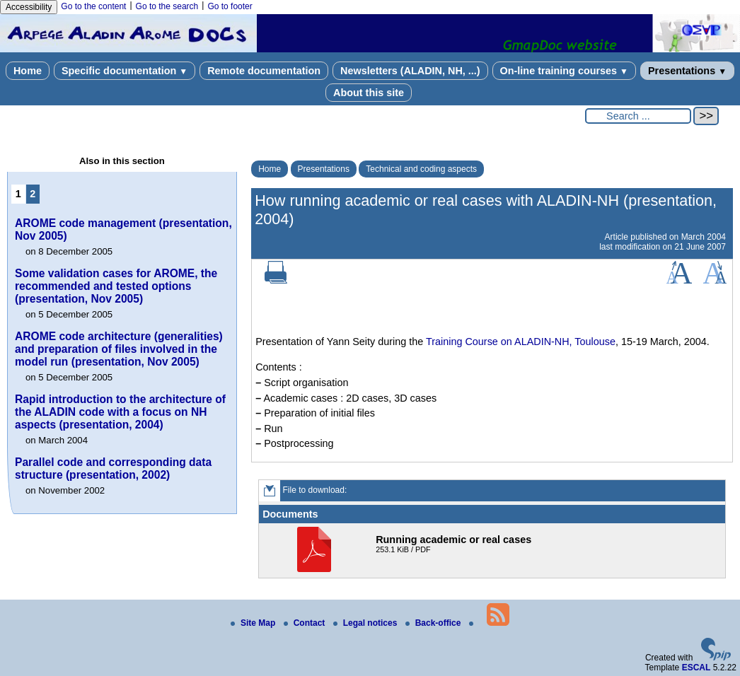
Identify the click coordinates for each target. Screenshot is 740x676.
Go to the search (167, 6)
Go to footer (229, 6)
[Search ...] (638, 116)
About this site (368, 92)
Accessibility (29, 7)
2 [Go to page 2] (32, 193)
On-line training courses (564, 70)
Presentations (687, 70)
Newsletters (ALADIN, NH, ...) (410, 70)
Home (27, 70)
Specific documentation (124, 70)
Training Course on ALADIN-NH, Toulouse (520, 341)
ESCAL (696, 667)
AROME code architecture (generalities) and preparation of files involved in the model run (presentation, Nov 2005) (119, 349)
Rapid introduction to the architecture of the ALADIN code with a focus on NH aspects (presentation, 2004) (120, 412)
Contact (306, 623)
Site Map (254, 623)
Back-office (434, 623)
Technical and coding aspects (421, 169)
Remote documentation (263, 70)
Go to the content (93, 6)
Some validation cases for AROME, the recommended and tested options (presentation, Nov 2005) (116, 286)
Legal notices (366, 623)
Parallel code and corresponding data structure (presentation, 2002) (113, 468)
